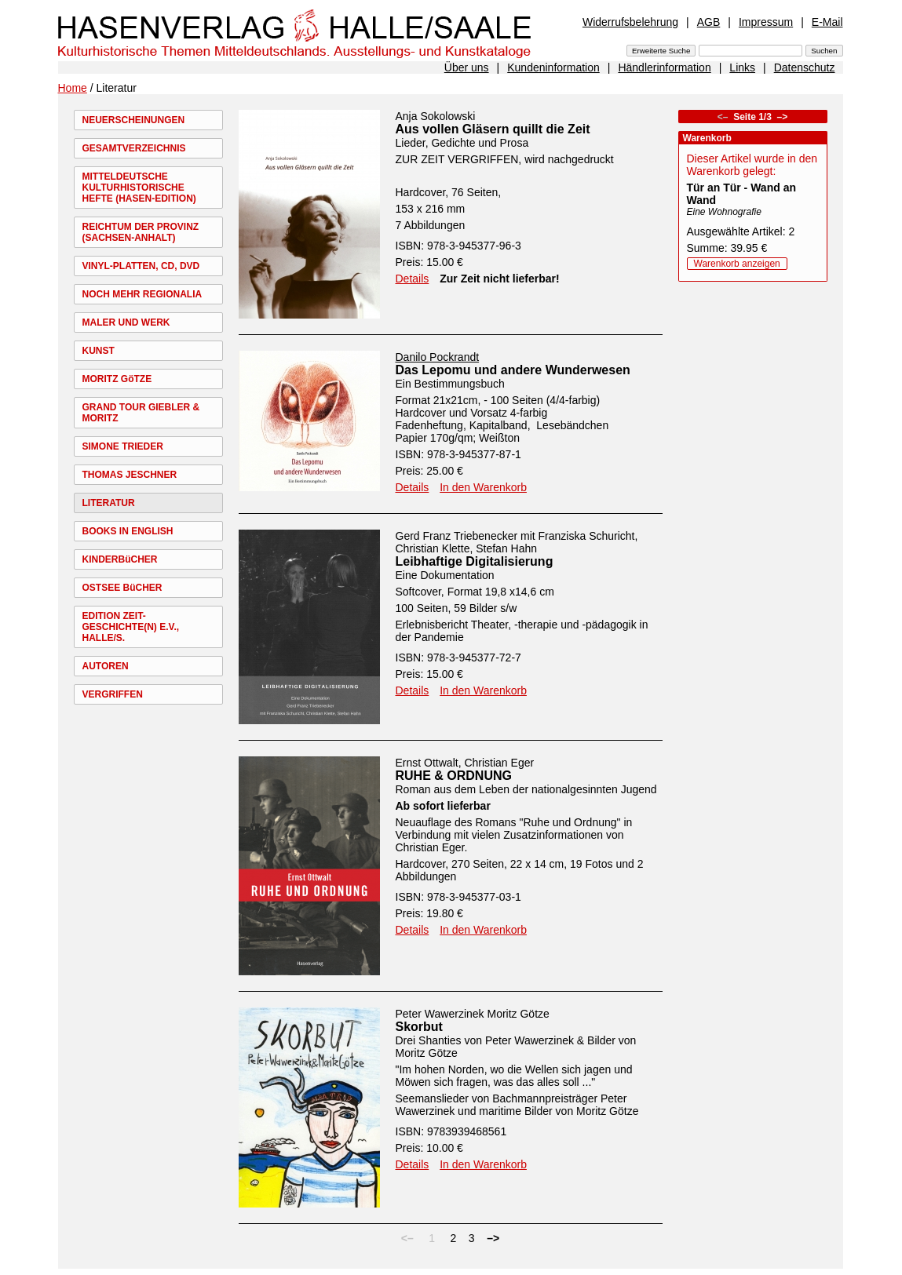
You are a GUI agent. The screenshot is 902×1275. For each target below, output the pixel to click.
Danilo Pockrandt (438, 357)
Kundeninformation (553, 67)
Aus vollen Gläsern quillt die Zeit (493, 129)
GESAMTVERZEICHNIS (134, 148)
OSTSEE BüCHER (122, 587)
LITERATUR (108, 502)
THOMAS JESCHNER (129, 474)
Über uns (466, 67)
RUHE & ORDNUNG (454, 775)
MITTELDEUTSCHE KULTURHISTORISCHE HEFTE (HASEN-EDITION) (139, 187)
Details (412, 278)
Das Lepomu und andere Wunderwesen (513, 370)
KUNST (98, 350)
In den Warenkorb (483, 487)
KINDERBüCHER (120, 559)
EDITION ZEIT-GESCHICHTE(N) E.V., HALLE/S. (131, 626)
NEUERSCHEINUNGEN (133, 120)
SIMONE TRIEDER (122, 446)
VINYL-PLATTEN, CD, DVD (141, 265)
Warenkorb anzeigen (737, 263)
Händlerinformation (664, 67)
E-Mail (827, 22)
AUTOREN (105, 666)
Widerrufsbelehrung (630, 22)
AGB (709, 22)
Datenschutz (804, 67)
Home (72, 88)
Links (742, 67)
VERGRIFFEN (112, 694)
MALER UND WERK (126, 322)
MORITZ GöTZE (117, 378)
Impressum (766, 22)
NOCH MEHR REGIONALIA (142, 294)
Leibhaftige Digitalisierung (474, 561)
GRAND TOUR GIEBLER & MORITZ (141, 413)
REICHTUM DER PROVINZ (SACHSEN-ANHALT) (140, 232)
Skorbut (419, 1026)
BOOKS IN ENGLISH (127, 531)
